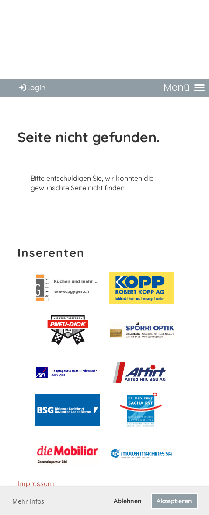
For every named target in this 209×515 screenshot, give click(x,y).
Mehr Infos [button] (28, 501)
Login (31, 88)
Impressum (35, 483)
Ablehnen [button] (128, 501)
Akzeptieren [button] (174, 501)
